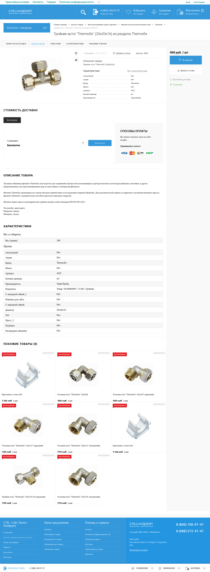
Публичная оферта (66, 2)
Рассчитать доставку (180, 79)
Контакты (7, 557)
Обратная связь (106, 14)
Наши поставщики (11, 542)
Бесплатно (12, 120)
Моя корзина (195, 10)
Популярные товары (52, 534)
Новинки (47, 529)
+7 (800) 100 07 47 (37, 568)
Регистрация (199, 2)
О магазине (8, 532)
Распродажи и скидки (53, 539)
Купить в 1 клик (185, 70)
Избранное (139, 10)
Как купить (8, 552)
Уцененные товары (52, 549)
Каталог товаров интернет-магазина (18, 537)
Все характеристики (137, 71)
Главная (9, 2)
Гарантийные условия (94, 549)
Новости (7, 547)
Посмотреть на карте (139, 550)
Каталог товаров (27, 28)
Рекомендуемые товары (53, 544)
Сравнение (165, 10)
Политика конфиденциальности (35, 2)
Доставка (85, 2)
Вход (188, 2)
